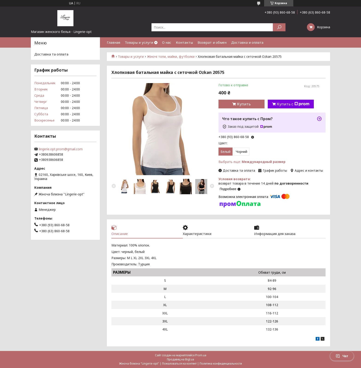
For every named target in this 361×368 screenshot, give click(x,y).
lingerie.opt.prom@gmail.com (61, 149)
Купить (244, 104)
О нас (166, 42)
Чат (342, 356)
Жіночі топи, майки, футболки (171, 57)
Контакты (184, 42)
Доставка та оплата (51, 54)
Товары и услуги (139, 42)
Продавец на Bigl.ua (180, 359)
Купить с (293, 104)
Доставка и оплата (247, 42)
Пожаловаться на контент (179, 363)
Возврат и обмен (212, 42)
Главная (113, 42)
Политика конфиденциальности (221, 363)
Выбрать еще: (251, 161)
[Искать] (279, 27)
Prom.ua (200, 355)
